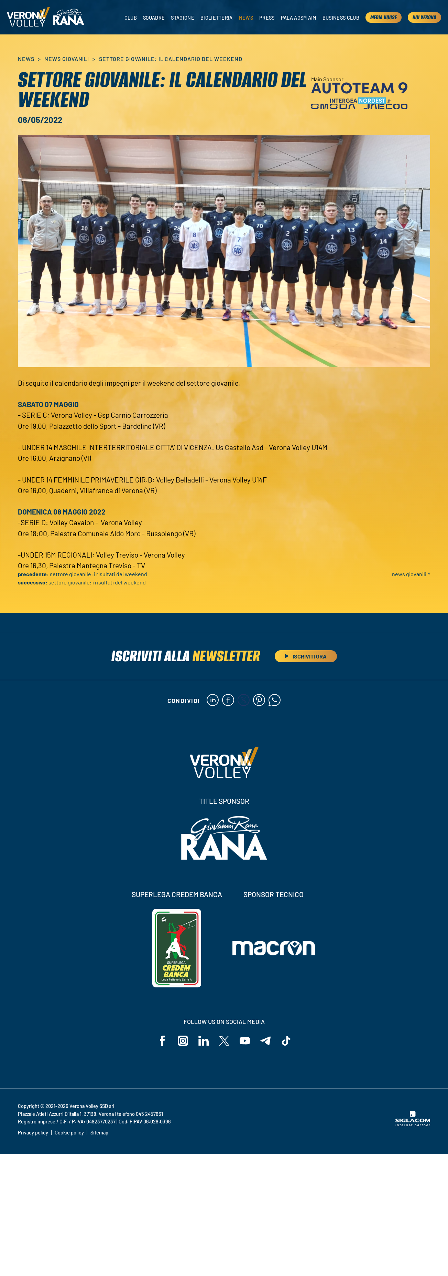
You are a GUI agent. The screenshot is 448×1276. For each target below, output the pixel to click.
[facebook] (228, 700)
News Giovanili (66, 58)
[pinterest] (259, 700)
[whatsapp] (275, 700)
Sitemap (99, 1132)
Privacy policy (33, 1132)
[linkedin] (213, 700)
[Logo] (28, 17)
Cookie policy (69, 1132)
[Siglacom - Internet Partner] (412, 1125)
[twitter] (244, 700)
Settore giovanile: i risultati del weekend (98, 574)
